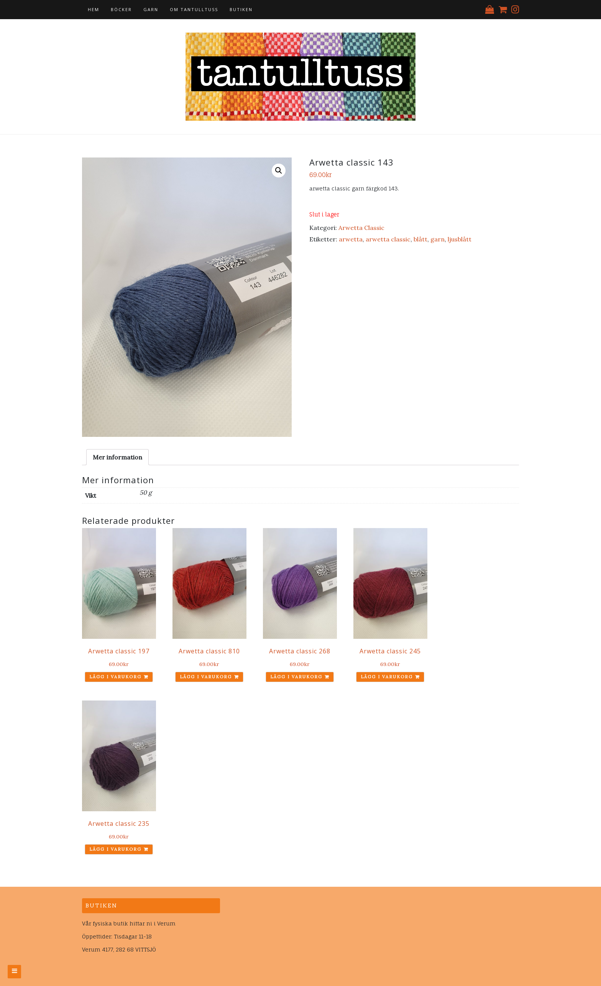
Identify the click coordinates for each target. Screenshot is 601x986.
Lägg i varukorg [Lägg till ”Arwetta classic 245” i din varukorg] (387, 676)
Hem (93, 9)
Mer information (117, 457)
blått (420, 239)
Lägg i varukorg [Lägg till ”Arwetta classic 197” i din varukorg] (115, 676)
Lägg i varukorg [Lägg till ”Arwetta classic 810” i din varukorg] (206, 676)
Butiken (241, 9)
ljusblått (459, 239)
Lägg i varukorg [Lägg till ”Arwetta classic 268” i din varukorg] (296, 676)
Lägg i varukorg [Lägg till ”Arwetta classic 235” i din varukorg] (115, 849)
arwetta (351, 239)
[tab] (117, 457)
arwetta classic (388, 239)
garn (437, 239)
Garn (150, 9)
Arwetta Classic (361, 227)
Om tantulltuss (194, 9)
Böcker (121, 9)
